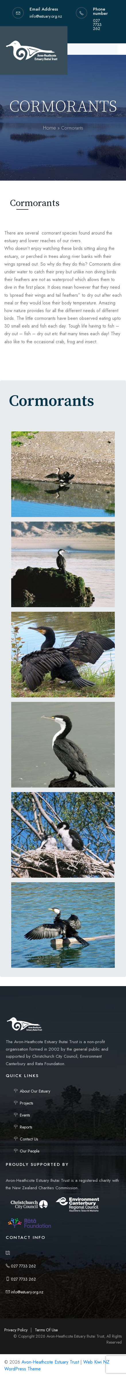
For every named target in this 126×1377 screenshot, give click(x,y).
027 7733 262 (21, 1266)
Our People (29, 1151)
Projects (26, 1103)
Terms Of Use (46, 1330)
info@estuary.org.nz (24, 1292)
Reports (26, 1127)
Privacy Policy (16, 1330)
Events (25, 1115)
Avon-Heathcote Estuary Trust (50, 1362)
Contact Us (29, 1139)
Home (49, 128)
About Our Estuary (35, 1091)
